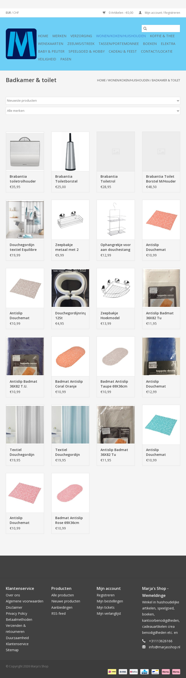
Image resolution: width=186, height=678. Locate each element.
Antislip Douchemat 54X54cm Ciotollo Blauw (160, 384)
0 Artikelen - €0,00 (118, 13)
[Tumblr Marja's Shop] (110, 567)
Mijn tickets (106, 607)
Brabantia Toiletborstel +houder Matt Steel (67, 179)
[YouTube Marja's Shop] (102, 567)
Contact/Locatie (156, 51)
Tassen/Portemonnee (119, 43)
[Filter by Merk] (93, 111)
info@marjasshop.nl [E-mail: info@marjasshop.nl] (164, 647)
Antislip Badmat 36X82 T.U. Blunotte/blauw (23, 384)
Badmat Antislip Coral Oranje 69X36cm (69, 384)
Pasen (65, 59)
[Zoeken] (160, 28)
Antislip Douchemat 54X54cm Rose (22, 520)
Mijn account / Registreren (159, 13)
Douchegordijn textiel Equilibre (23, 247)
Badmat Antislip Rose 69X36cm (69, 520)
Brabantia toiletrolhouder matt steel (23, 179)
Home (43, 36)
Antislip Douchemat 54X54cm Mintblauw (156, 452)
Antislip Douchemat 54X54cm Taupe (23, 315)
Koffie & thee (162, 36)
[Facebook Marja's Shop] (67, 567)
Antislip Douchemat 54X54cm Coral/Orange (157, 247)
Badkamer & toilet (166, 80)
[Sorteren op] (93, 101)
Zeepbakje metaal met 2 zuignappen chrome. (66, 247)
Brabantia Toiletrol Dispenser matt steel (114, 179)
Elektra (168, 43)
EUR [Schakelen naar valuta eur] (9, 13)
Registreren (106, 595)
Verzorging (81, 36)
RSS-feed (58, 613)
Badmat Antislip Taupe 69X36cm (114, 383)
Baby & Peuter (51, 51)
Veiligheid (47, 59)
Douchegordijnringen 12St (70, 315)
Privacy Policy (16, 613)
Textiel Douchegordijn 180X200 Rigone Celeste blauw (68, 452)
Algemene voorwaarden (24, 601)
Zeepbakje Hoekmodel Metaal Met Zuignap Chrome (115, 315)
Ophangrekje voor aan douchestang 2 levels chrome (116, 247)
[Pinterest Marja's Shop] (93, 567)
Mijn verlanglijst (109, 613)
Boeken (150, 43)
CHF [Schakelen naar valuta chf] (16, 13)
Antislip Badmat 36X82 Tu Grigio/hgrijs (114, 452)
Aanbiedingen (61, 607)
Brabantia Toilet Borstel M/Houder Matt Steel (161, 179)
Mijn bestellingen (110, 601)
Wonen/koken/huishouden (121, 36)
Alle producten (62, 595)
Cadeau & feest (123, 51)
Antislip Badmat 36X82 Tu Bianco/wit (160, 315)
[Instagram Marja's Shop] (119, 567)
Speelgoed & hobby (87, 51)
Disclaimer (14, 607)
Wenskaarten (50, 43)
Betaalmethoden (19, 619)
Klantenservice (17, 644)
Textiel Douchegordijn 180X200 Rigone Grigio (23, 452)
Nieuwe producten (65, 601)
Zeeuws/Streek (80, 43)
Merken (59, 36)
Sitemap (12, 650)
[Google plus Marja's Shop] (84, 567)
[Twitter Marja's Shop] (75, 567)
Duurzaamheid (17, 638)
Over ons (13, 595)
